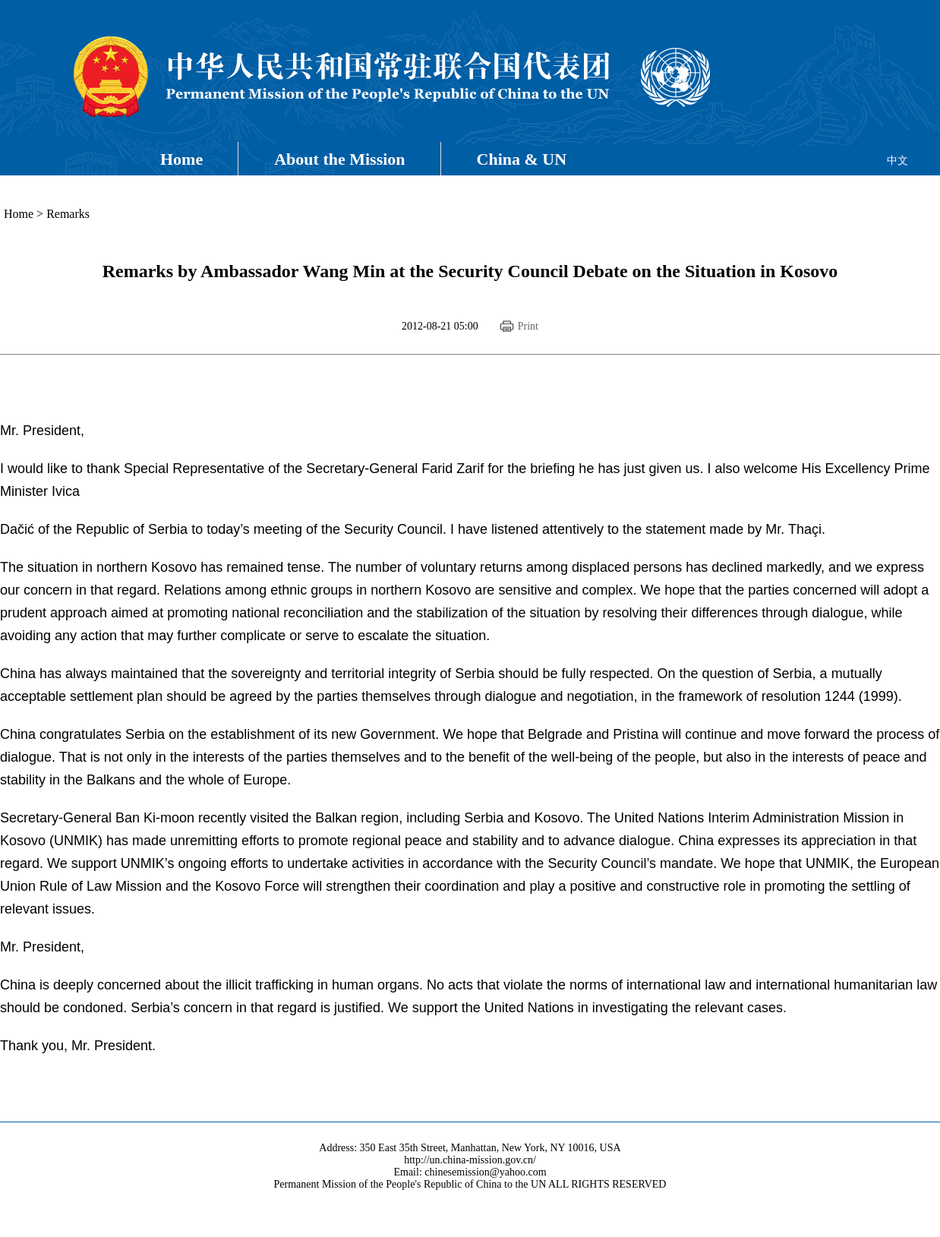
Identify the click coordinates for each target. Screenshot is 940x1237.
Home (181, 159)
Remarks (68, 213)
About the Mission (339, 159)
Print (528, 326)
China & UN (522, 159)
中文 (897, 160)
